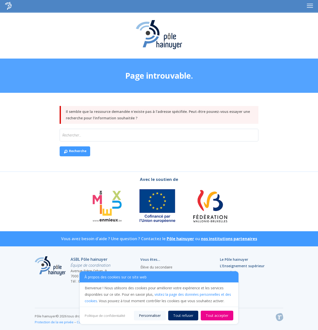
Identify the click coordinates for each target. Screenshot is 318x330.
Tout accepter (217, 315)
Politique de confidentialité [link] (105, 315)
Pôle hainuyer (180, 238)
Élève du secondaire (156, 267)
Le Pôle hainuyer (234, 259)
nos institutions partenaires (229, 238)
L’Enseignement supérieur (242, 266)
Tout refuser (183, 315)
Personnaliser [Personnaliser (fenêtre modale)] (150, 315)
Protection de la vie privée (54, 322)
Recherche (74, 152)
